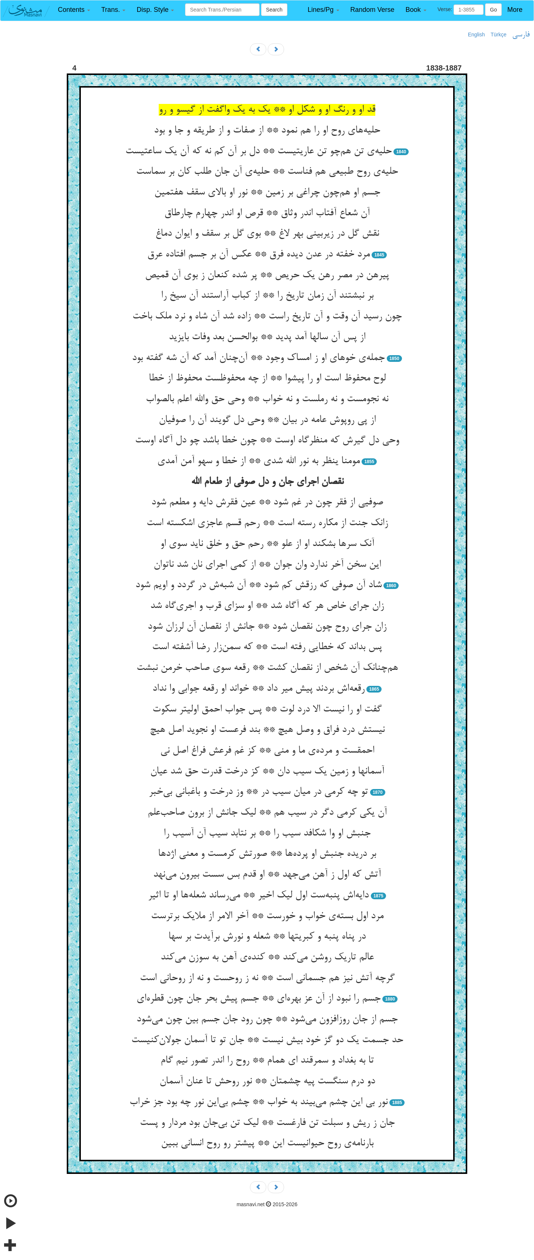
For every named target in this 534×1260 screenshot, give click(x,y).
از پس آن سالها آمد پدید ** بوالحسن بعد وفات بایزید (267, 337)
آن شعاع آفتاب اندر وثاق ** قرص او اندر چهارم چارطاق (267, 213)
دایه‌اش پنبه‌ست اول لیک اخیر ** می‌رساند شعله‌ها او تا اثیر (258, 895)
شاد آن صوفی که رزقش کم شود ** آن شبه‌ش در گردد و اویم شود (258, 585)
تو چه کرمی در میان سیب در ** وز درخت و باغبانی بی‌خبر (258, 792)
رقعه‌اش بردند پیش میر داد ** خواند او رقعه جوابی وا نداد (258, 689)
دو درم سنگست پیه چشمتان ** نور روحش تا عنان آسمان (267, 1081)
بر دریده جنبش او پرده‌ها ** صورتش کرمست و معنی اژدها (267, 854)
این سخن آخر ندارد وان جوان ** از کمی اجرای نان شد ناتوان (267, 565)
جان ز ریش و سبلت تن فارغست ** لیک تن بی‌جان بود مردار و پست (267, 1123)
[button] (74, 9)
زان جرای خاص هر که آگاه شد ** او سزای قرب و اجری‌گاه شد (267, 606)
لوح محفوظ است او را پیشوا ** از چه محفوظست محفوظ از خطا (267, 378)
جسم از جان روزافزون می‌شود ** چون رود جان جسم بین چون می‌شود (267, 1019)
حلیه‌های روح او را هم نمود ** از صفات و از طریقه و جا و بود (267, 131)
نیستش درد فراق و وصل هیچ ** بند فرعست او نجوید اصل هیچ (267, 730)
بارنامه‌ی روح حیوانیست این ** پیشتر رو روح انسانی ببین (267, 1143)
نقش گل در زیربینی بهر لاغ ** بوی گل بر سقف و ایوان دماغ (267, 234)
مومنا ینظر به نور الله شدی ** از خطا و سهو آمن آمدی (258, 461)
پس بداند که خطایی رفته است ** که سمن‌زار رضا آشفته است (267, 647)
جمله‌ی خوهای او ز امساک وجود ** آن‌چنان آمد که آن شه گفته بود (258, 358)
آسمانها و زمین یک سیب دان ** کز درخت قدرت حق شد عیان (267, 772)
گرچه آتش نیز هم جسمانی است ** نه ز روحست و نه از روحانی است (267, 978)
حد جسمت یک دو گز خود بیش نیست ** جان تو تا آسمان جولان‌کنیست (267, 1040)
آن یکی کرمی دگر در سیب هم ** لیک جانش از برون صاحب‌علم (267, 813)
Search (274, 10)
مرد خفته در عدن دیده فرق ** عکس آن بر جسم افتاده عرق (258, 255)
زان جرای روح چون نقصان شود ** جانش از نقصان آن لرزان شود (267, 627)
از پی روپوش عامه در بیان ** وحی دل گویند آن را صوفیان (267, 420)
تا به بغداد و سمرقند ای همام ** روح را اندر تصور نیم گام (267, 1061)
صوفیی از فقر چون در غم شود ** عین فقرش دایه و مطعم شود (267, 502)
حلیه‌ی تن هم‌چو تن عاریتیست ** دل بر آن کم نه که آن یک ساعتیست (258, 151)
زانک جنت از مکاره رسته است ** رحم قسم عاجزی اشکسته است (267, 523)
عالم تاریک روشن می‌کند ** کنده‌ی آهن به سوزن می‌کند (267, 957)
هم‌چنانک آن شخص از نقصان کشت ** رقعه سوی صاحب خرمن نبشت (267, 668)
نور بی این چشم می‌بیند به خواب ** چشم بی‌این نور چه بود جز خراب (258, 1102)
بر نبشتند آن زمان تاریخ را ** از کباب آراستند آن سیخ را (267, 296)
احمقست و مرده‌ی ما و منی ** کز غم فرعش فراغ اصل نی (267, 751)
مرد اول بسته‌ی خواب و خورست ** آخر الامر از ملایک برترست (267, 916)
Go (493, 10)
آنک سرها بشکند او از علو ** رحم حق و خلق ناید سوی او (267, 544)
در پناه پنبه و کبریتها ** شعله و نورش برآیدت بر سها (267, 937)
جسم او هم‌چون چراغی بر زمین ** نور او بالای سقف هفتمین (267, 193)
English (476, 34)
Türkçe (499, 34)
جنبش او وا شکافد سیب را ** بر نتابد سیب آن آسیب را (267, 834)
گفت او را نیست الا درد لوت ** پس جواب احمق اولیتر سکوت (267, 710)
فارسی (521, 34)
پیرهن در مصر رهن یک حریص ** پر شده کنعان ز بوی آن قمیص (267, 275)
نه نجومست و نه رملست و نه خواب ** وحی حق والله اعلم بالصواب (267, 399)
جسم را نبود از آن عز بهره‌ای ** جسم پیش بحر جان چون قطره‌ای (258, 999)
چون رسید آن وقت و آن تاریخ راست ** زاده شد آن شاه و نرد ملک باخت (267, 317)
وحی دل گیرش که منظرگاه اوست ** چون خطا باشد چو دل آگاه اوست (267, 440)
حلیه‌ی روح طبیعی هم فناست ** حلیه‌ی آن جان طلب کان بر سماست (267, 172)
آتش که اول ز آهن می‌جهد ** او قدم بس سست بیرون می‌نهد (267, 875)
